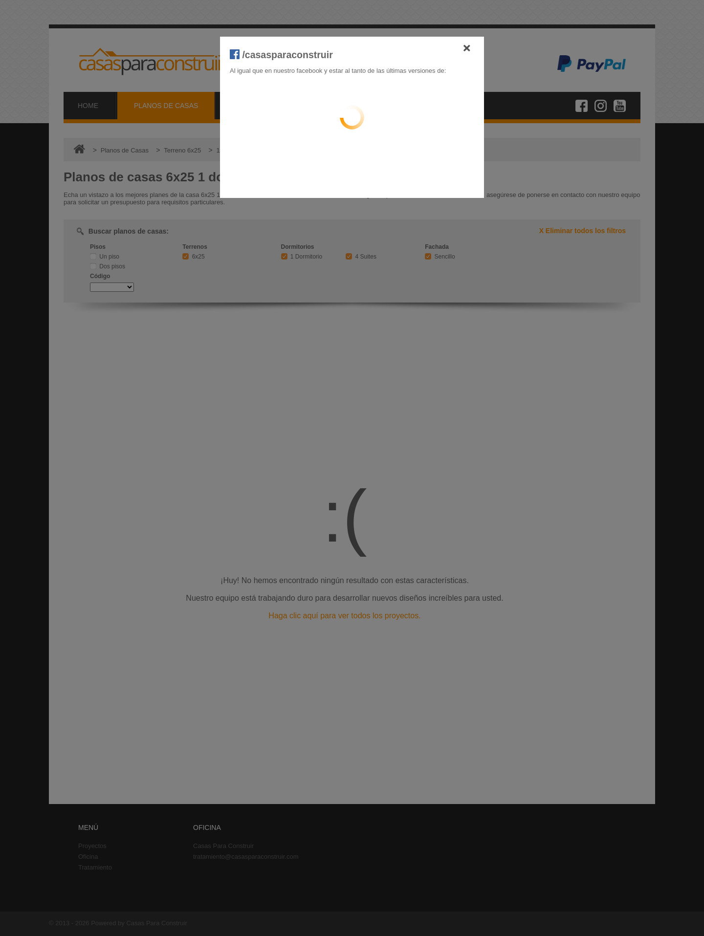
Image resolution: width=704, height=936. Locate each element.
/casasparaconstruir (281, 54)
